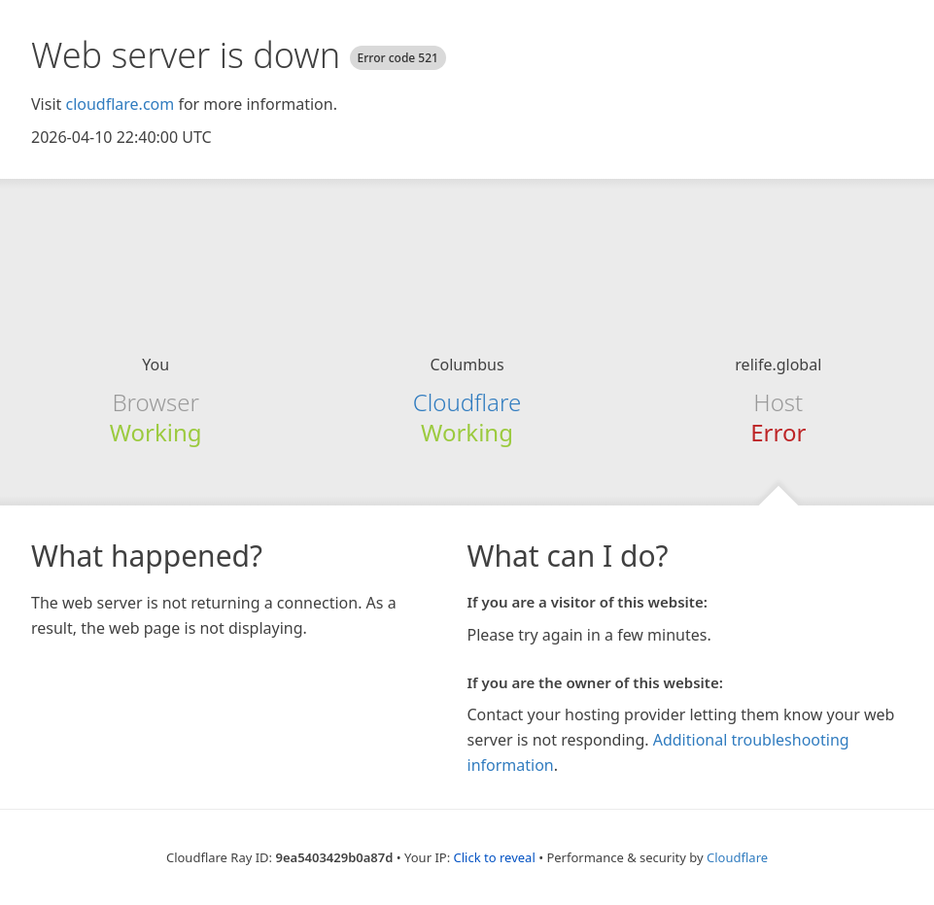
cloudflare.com (119, 104)
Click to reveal (495, 857)
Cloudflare (467, 402)
